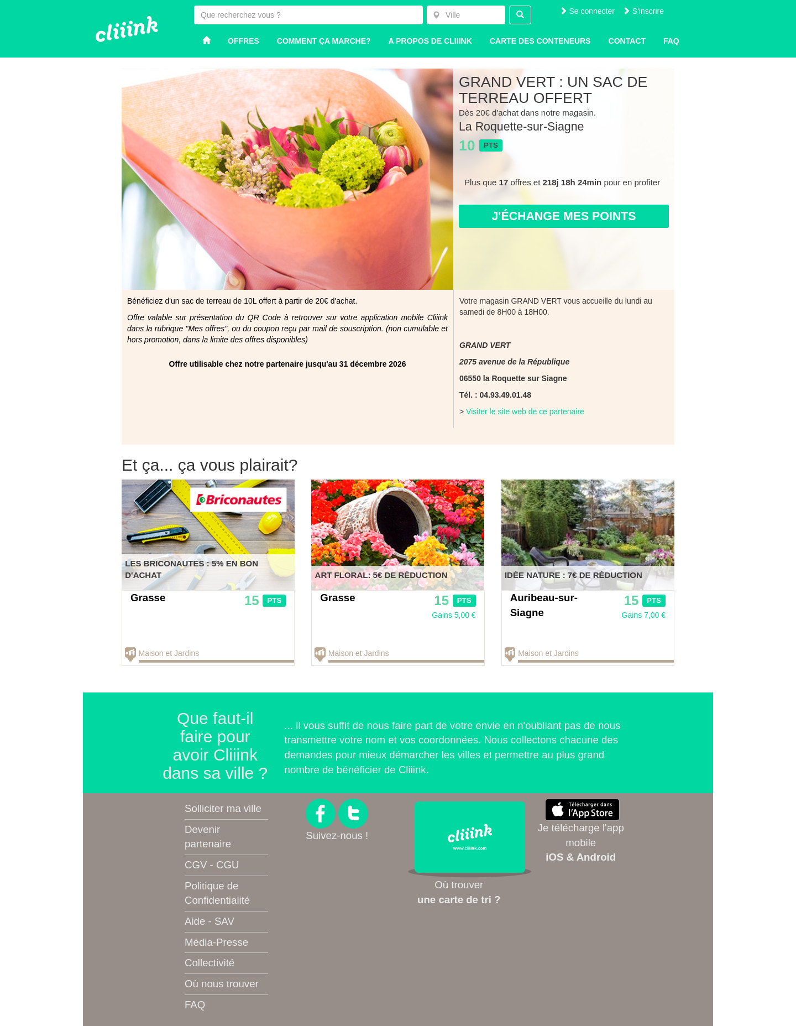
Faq (671, 41)
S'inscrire (643, 11)
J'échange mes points (563, 216)
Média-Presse (216, 942)
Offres (243, 41)
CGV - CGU (212, 865)
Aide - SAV (209, 921)
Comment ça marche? (324, 41)
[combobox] (466, 15)
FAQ (195, 1005)
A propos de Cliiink (430, 41)
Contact (627, 41)
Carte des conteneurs (540, 41)
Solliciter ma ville (223, 808)
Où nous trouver (222, 983)
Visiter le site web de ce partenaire (525, 411)
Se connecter (587, 11)
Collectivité (209, 962)
